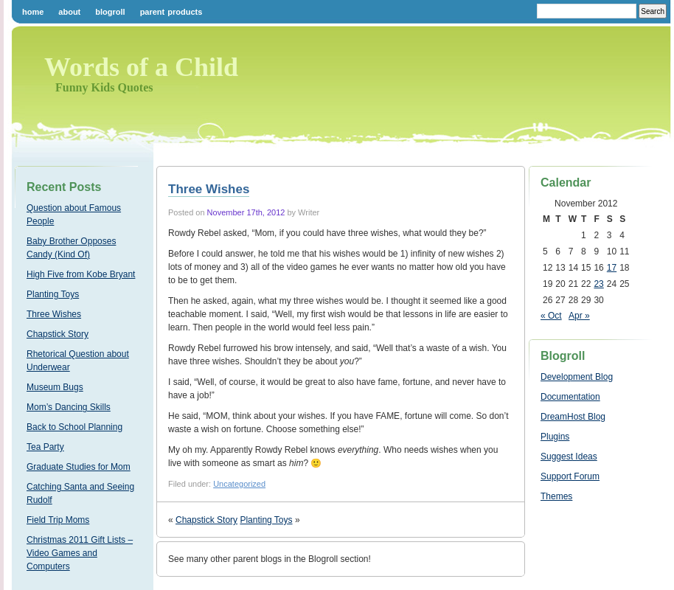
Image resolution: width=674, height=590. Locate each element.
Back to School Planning (74, 427)
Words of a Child (141, 67)
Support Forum (570, 476)
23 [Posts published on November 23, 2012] (598, 284)
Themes (556, 496)
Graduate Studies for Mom (79, 467)
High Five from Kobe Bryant (81, 274)
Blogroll (110, 11)
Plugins (555, 436)
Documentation (570, 397)
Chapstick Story (57, 334)
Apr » (579, 315)
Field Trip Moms (58, 520)
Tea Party (45, 447)
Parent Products (171, 11)
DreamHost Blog (573, 417)
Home (33, 11)
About (69, 11)
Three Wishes (54, 314)
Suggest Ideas (569, 456)
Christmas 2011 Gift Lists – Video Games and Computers (80, 553)
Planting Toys (53, 294)
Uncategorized (239, 483)
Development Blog (577, 377)
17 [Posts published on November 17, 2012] (611, 268)
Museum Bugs (55, 387)
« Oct (551, 315)
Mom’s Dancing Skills (69, 407)
